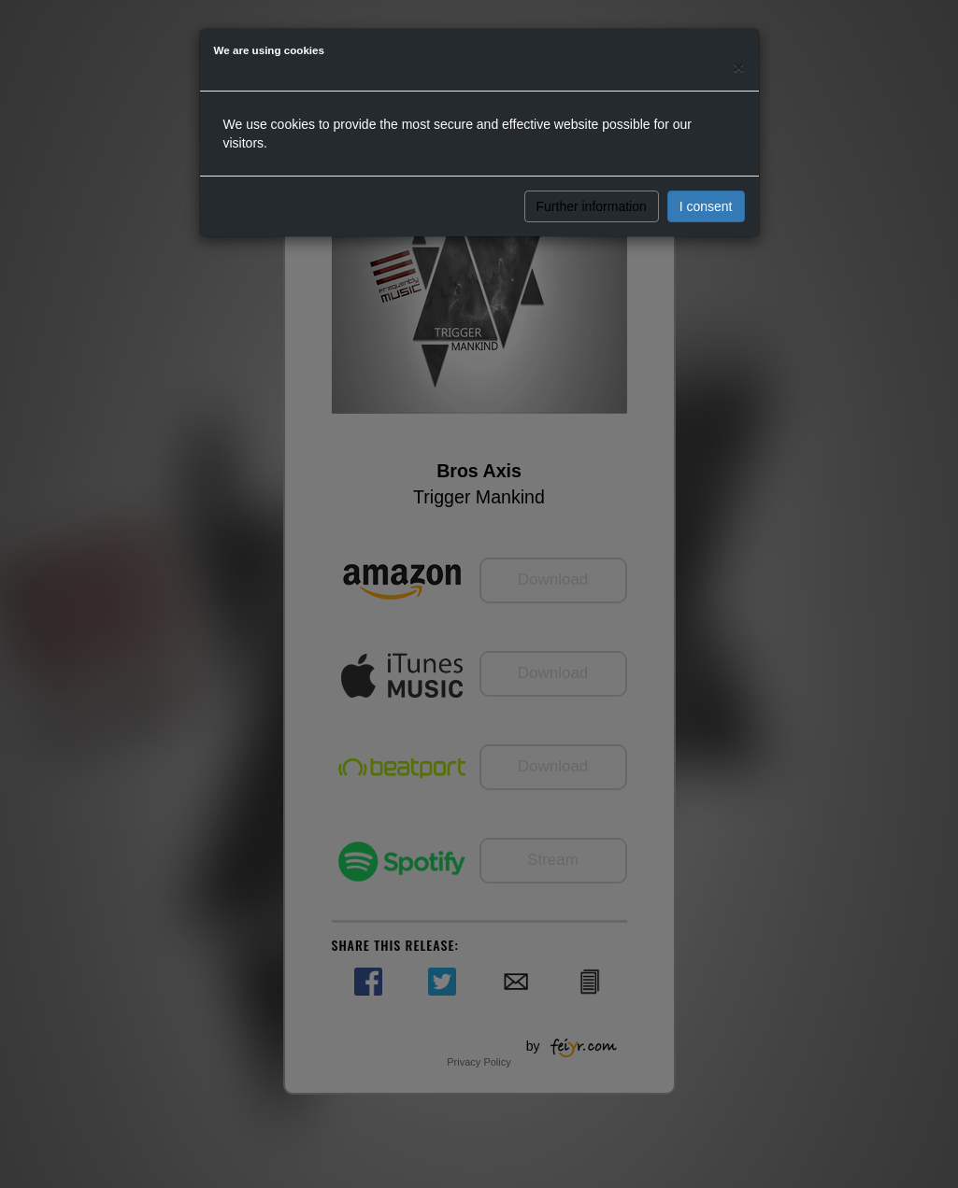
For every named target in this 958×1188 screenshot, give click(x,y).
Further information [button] (591, 206)
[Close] (738, 67)
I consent (706, 206)
